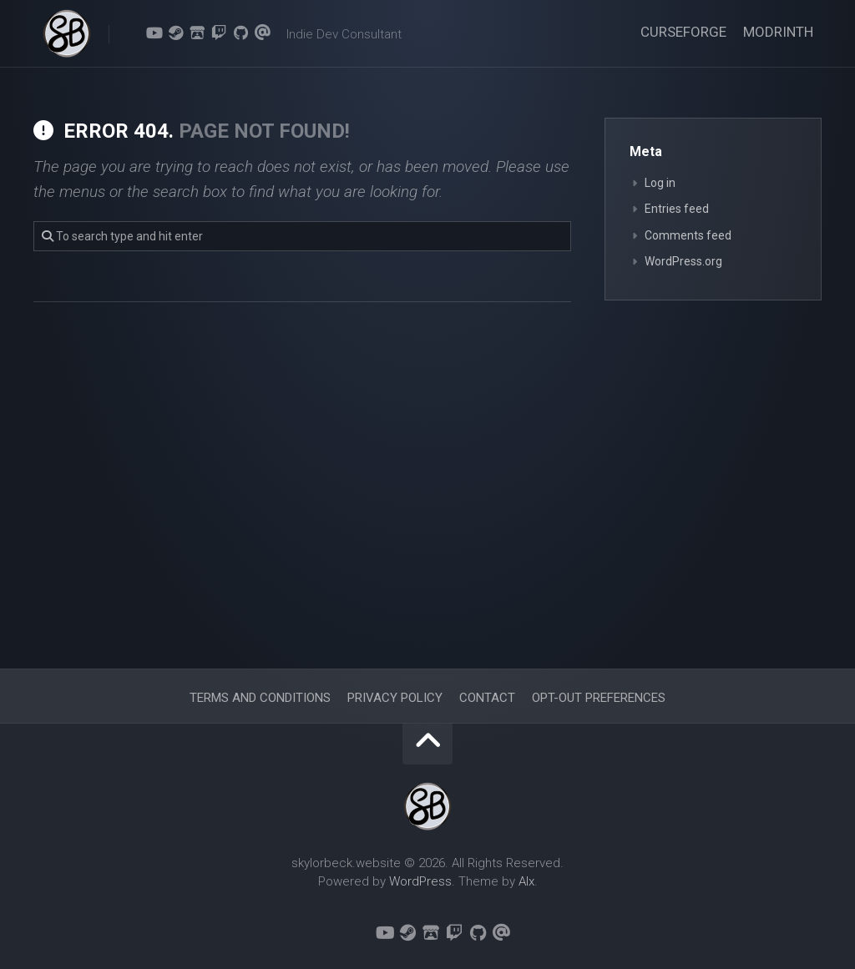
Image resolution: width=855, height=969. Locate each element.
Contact (487, 697)
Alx (526, 881)
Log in (660, 182)
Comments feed (688, 235)
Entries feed (677, 208)
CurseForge (683, 31)
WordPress (420, 881)
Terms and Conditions (260, 697)
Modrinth (778, 31)
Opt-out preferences (598, 697)
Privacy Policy (395, 697)
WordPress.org (683, 261)
